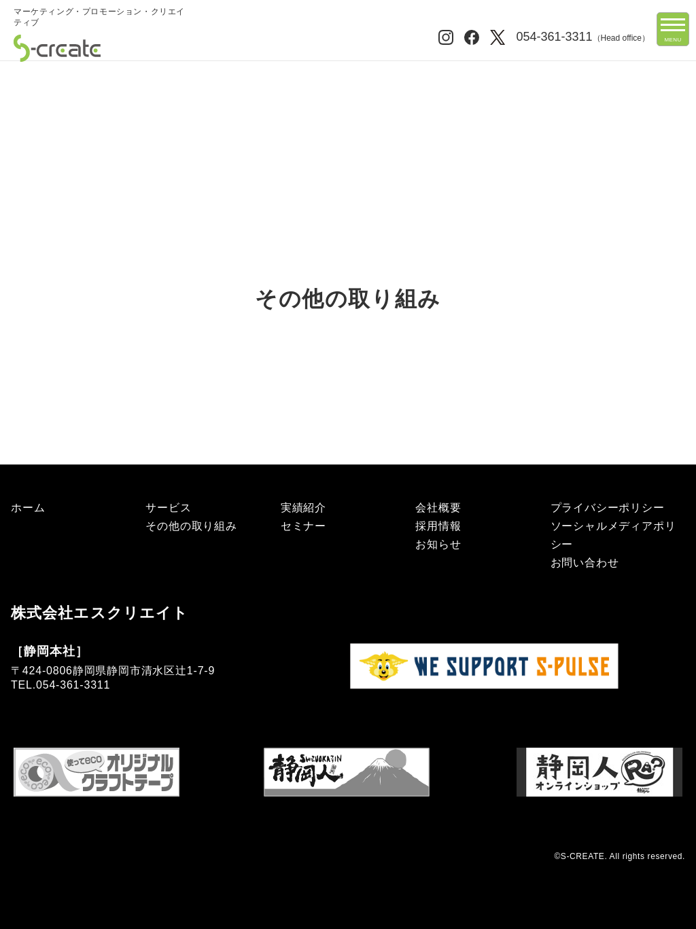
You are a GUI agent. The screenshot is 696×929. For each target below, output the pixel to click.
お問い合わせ (585, 562)
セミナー (303, 526)
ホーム (28, 73)
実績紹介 (303, 507)
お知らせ (438, 544)
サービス (168, 507)
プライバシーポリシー (608, 507)
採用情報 (438, 526)
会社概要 (438, 507)
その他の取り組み (191, 526)
